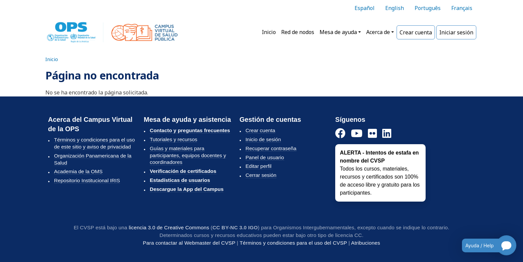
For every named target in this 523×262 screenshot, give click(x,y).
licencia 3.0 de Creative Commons (169, 227)
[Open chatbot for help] (484, 245)
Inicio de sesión (263, 139)
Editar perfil (258, 166)
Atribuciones (365, 243)
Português (428, 8)
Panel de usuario (264, 157)
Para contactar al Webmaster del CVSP (189, 243)
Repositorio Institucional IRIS (87, 180)
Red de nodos (297, 32)
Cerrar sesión (260, 175)
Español (365, 8)
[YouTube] (357, 133)
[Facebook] (340, 133)
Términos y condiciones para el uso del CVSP (293, 243)
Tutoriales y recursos (173, 139)
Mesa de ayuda (338, 32)
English (394, 8)
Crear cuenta (416, 32)
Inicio (269, 32)
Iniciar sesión (456, 32)
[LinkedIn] (386, 133)
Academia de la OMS (78, 171)
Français (461, 8)
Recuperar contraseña (270, 148)
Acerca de (378, 32)
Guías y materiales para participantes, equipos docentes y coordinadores (188, 155)
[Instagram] (372, 133)
